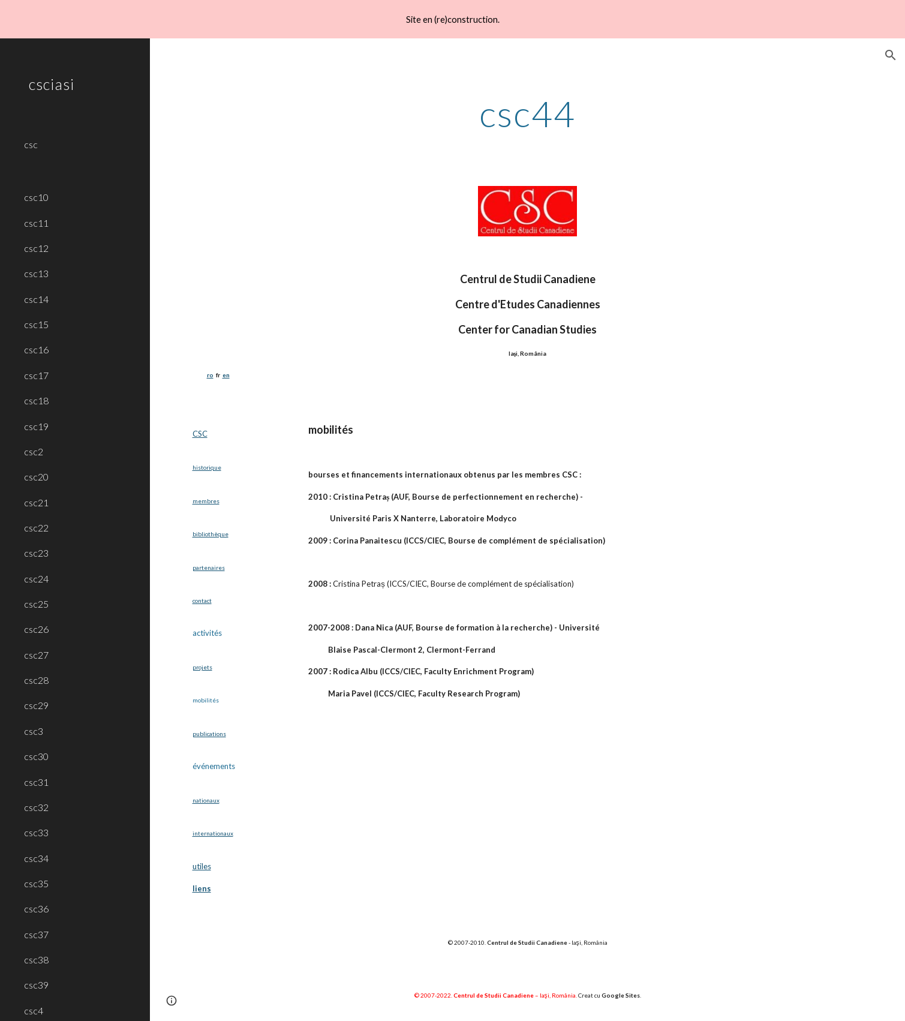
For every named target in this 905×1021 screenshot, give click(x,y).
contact (202, 600)
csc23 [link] (36, 552)
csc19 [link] (36, 426)
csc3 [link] (33, 731)
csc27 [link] (36, 654)
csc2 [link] (33, 451)
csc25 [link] (36, 603)
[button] (890, 55)
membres (206, 501)
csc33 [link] (36, 832)
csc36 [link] (36, 908)
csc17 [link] (36, 375)
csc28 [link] (36, 680)
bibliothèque (210, 533)
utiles (202, 866)
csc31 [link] (36, 782)
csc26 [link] (36, 629)
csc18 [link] (36, 400)
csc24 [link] (36, 578)
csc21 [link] (36, 502)
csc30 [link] (36, 756)
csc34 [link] (36, 858)
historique (207, 467)
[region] (452, 19)
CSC (200, 434)
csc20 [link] (36, 476)
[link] (82, 164)
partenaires (209, 567)
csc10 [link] (36, 197)
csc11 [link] (36, 223)
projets (202, 667)
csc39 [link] (36, 984)
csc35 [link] (36, 883)
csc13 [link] (36, 273)
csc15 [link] (36, 324)
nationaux (206, 800)
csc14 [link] (36, 299)
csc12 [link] (36, 248)
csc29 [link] (36, 705)
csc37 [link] (36, 934)
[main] (527, 113)
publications (209, 733)
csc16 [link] (36, 349)
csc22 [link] (36, 527)
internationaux (213, 833)
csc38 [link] (36, 959)
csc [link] (31, 144)
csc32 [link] (36, 807)
